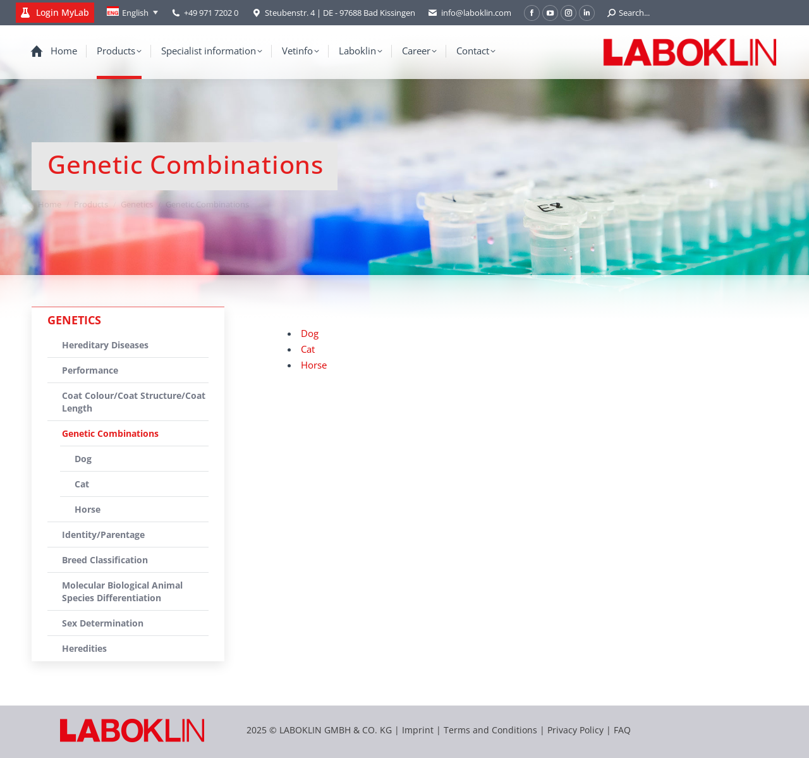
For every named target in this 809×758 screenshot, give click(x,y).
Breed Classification (105, 560)
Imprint (418, 730)
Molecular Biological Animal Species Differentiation (122, 591)
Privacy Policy (575, 730)
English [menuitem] (135, 12)
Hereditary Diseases (105, 345)
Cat (308, 349)
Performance (90, 370)
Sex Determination (102, 623)
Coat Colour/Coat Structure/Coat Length (133, 401)
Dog (310, 333)
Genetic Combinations (110, 433)
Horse (314, 364)
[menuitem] (132, 12)
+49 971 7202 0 (211, 12)
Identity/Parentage (103, 535)
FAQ (622, 730)
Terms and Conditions (492, 730)
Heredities (84, 648)
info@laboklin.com (469, 13)
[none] (132, 12)
